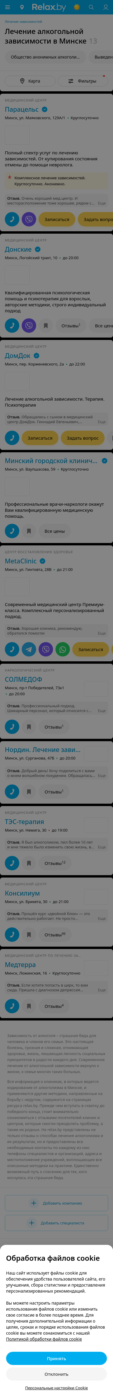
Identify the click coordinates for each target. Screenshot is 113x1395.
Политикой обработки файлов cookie (44, 1339)
